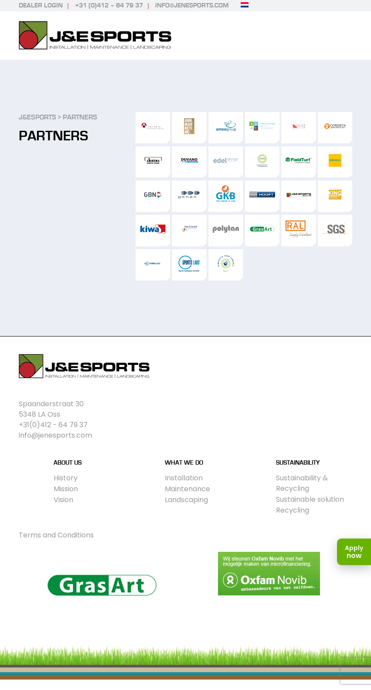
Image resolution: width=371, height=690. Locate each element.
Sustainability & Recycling (302, 483)
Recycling (292, 510)
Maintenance (187, 489)
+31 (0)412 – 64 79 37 (109, 5)
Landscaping (186, 500)
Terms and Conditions (56, 535)
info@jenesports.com (191, 5)
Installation (184, 478)
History (66, 478)
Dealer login (41, 5)
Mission (66, 489)
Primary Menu (344, 35)
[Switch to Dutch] (244, 4)
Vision (63, 500)
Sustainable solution (310, 499)
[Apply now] (354, 552)
